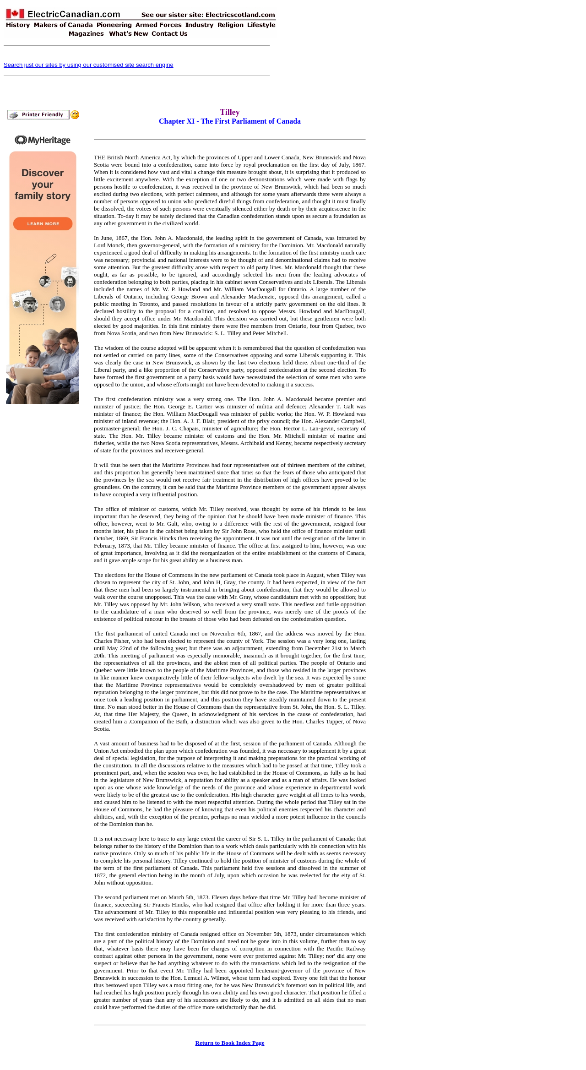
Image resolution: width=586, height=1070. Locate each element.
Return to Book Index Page (230, 1042)
